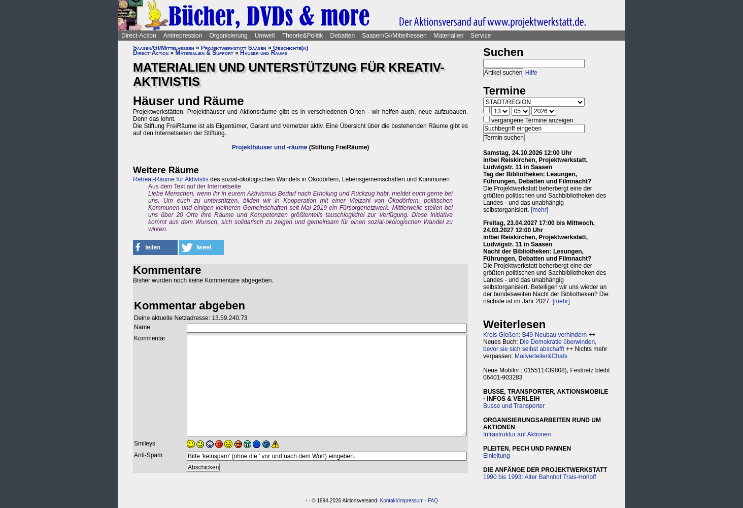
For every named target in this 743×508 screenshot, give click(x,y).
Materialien (449, 35)
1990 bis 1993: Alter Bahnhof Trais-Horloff (539, 477)
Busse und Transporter (514, 405)
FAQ (433, 500)
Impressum (410, 500)
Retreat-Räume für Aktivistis (171, 179)
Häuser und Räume (263, 52)
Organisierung (228, 35)
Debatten (342, 35)
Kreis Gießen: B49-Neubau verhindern (535, 334)
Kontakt (388, 500)
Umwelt (265, 35)
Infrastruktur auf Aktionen (517, 434)
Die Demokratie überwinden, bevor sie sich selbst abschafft (539, 345)
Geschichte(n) (290, 47)
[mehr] (539, 209)
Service (480, 35)
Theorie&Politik (302, 35)
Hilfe (531, 72)
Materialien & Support (204, 52)
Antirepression (182, 35)
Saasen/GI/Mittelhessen (394, 35)
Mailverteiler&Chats (541, 356)
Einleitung (496, 455)
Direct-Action (138, 35)
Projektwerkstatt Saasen (233, 47)
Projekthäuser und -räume (270, 147)
